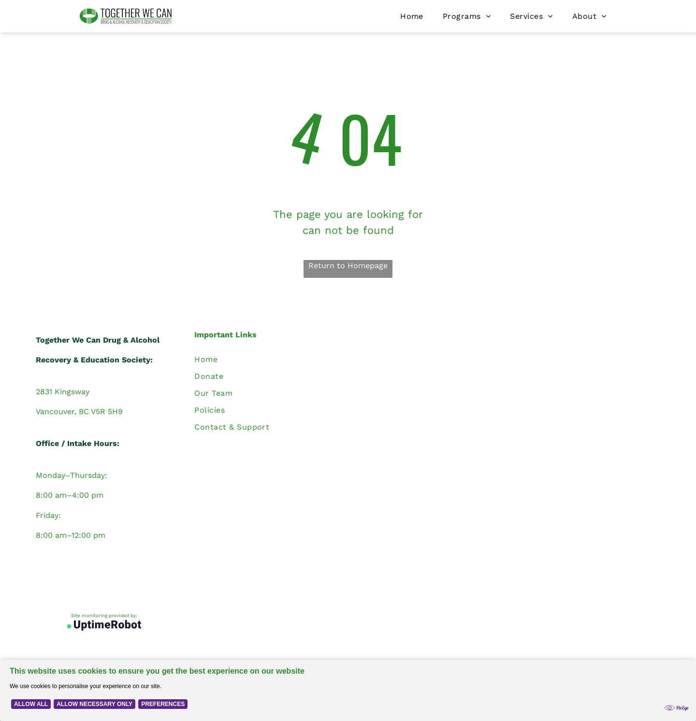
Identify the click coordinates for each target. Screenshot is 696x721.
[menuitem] (412, 16)
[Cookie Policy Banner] (348, 690)
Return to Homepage (348, 265)
